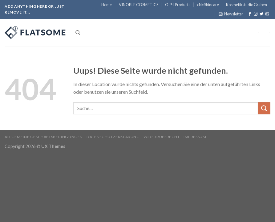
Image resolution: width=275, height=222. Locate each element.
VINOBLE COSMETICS (138, 4)
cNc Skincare (208, 4)
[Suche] (77, 33)
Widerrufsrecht (162, 136)
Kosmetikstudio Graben (246, 4)
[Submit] (264, 108)
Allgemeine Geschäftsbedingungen (44, 136)
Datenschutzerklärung (113, 136)
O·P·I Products (177, 4)
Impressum (195, 136)
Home (106, 4)
